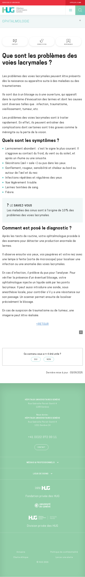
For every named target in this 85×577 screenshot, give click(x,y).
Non (49, 359)
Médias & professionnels (41, 463)
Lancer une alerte (64, 557)
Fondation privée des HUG (42, 496)
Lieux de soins (40, 474)
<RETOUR (42, 324)
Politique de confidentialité (64, 552)
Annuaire (21, 552)
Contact (41, 447)
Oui (35, 359)
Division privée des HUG (42, 526)
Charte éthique (20, 557)
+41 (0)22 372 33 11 (42, 437)
